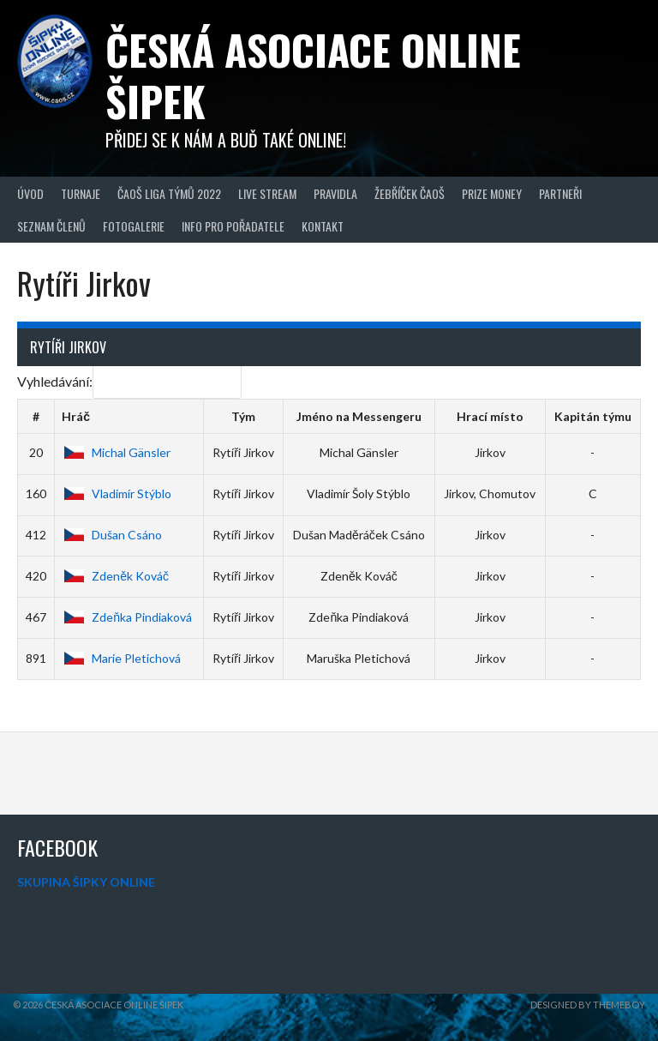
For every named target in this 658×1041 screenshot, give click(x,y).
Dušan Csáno (112, 534)
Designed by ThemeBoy (587, 1004)
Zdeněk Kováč (115, 576)
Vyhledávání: (129, 381)
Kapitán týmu (592, 416)
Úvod (30, 193)
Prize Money (492, 193)
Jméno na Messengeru (359, 416)
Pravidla (335, 193)
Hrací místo (490, 416)
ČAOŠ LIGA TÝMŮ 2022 (169, 193)
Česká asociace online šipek (313, 75)
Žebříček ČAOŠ (409, 193)
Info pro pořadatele (233, 226)
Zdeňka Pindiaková (127, 617)
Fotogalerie (133, 226)
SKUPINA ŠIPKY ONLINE (86, 882)
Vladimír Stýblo (116, 493)
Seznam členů (51, 226)
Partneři (560, 193)
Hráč (76, 416)
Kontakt (323, 226)
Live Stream (267, 193)
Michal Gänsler (116, 452)
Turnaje (80, 193)
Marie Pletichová (121, 658)
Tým (243, 416)
